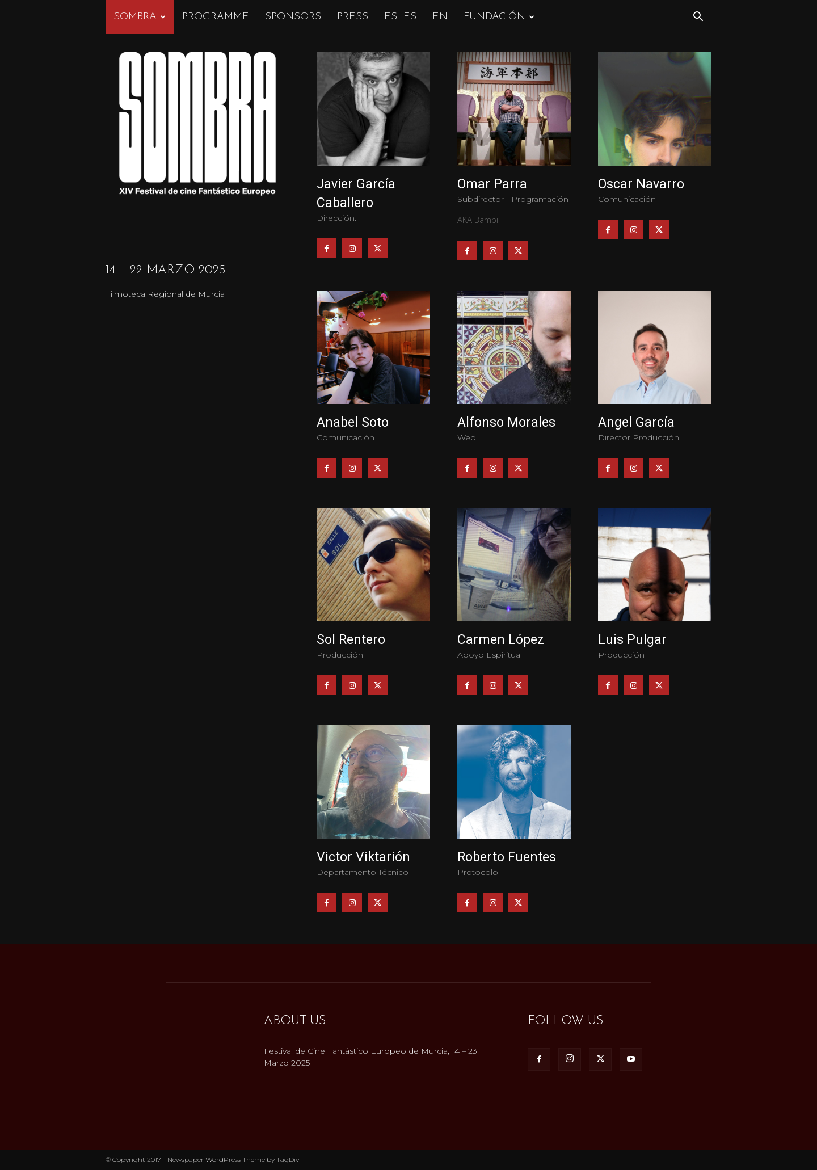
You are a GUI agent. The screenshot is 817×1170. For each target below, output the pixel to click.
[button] (697, 17)
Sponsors (293, 16)
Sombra (139, 16)
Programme (215, 16)
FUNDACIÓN (499, 16)
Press (352, 16)
